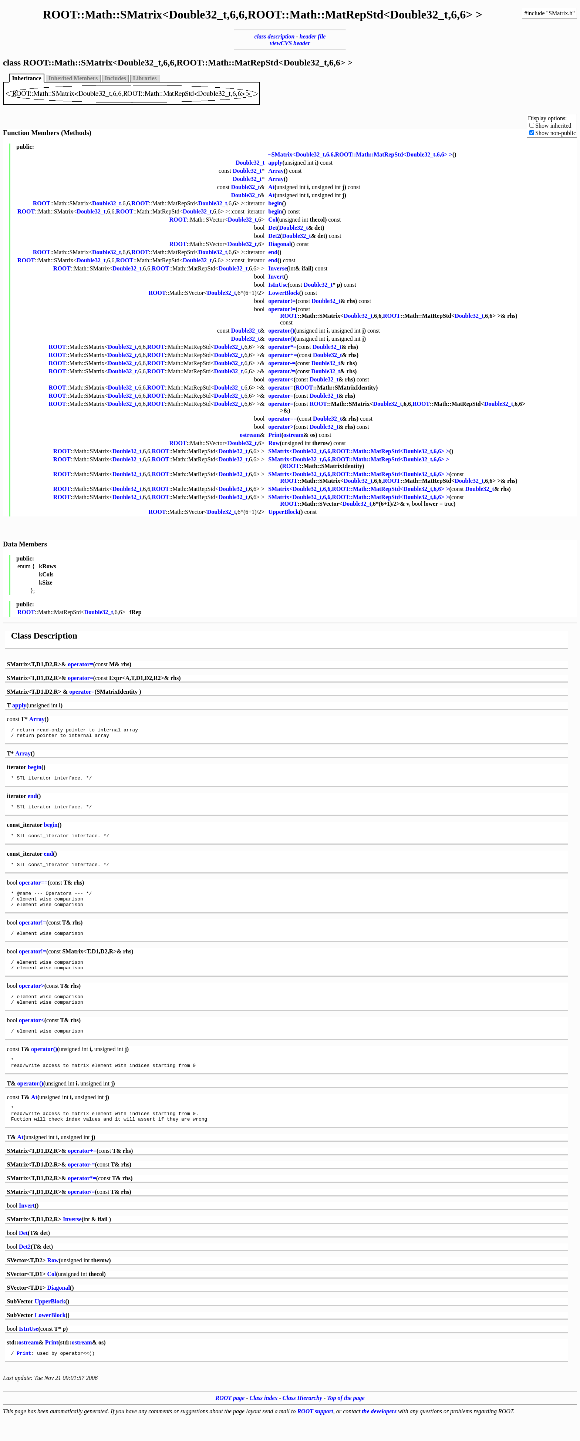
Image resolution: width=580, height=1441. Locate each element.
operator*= (282, 347)
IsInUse (277, 285)
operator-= (281, 363)
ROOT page (230, 1421)
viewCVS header (290, 43)
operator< (281, 379)
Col (272, 219)
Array (276, 171)
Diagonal (279, 244)
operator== (282, 418)
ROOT (41, 203)
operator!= (282, 301)
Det (272, 228)
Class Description (44, 635)
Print (274, 435)
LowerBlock (283, 293)
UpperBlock (283, 512)
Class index (264, 1421)
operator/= (281, 371)
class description (274, 36)
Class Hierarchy (302, 1421)
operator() (281, 330)
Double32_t (250, 162)
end (272, 252)
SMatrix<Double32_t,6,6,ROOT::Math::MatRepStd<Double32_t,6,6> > (358, 451)
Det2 (274, 236)
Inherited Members (73, 78)
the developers (379, 1434)
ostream (250, 435)
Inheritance (26, 78)
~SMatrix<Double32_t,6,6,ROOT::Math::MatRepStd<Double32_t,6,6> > (360, 154)
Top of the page (345, 1421)
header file (313, 36)
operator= (281, 387)
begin (275, 203)
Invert (276, 276)
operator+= (282, 355)
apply (275, 162)
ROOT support (315, 1434)
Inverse (277, 268)
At (271, 187)
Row (274, 443)
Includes (115, 78)
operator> (281, 427)
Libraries (145, 78)
